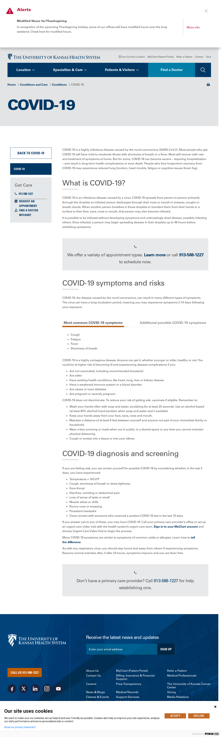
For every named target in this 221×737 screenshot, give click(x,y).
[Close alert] (206, 10)
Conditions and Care (34, 85)
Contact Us (93, 676)
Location (23, 70)
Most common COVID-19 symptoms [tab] (93, 323)
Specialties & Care (68, 70)
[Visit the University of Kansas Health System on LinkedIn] (35, 689)
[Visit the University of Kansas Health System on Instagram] (46, 689)
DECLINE (199, 715)
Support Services (127, 697)
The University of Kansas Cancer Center (189, 686)
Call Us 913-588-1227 (25, 673)
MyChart (25, 215)
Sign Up (166, 649)
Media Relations (178, 697)
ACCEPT (175, 715)
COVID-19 (19, 169)
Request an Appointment (28, 204)
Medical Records (127, 692)
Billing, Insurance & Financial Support (135, 677)
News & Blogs (95, 692)
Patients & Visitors (120, 70)
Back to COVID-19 (30, 153)
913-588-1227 (24, 194)
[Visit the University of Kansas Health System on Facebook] (11, 689)
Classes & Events (97, 697)
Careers (199, 57)
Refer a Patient (184, 57)
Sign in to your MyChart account (176, 527)
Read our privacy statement (20, 727)
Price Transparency (128, 684)
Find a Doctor (172, 70)
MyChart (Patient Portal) (161, 57)
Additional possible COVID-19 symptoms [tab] (173, 323)
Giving (171, 692)
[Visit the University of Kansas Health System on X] (23, 689)
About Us (92, 671)
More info (193, 27)
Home (11, 85)
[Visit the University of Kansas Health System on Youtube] (58, 689)
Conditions (59, 85)
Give (208, 57)
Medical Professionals (181, 676)
